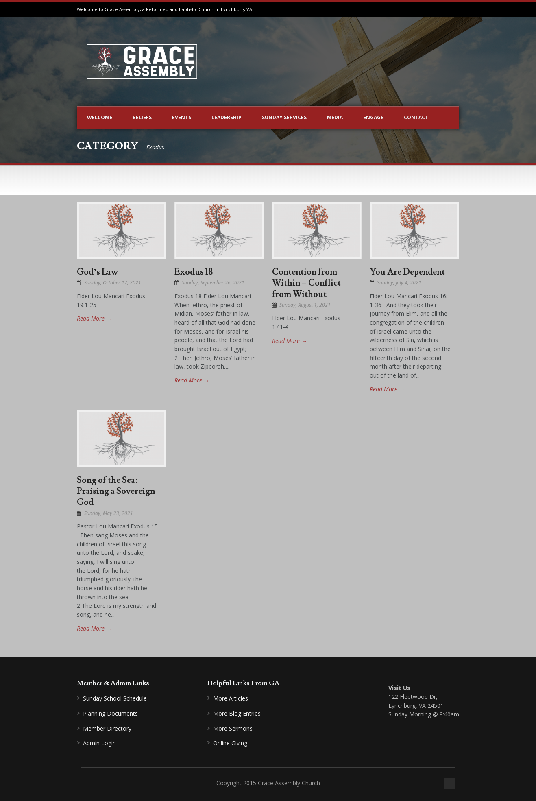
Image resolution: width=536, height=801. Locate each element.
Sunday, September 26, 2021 (213, 282)
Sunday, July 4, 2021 (399, 282)
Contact (416, 117)
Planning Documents (110, 713)
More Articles (230, 698)
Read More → (94, 318)
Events (181, 117)
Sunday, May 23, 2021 (108, 513)
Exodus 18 (193, 271)
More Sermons (233, 728)
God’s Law (97, 271)
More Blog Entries (237, 713)
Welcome (99, 117)
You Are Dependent (407, 271)
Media (335, 117)
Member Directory (107, 728)
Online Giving (230, 743)
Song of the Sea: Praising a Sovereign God (116, 491)
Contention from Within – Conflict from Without (306, 283)
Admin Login (99, 743)
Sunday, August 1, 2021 (305, 304)
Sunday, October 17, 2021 (112, 282)
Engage (373, 117)
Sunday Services (284, 117)
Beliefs (142, 117)
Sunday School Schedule (115, 698)
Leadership (226, 117)
